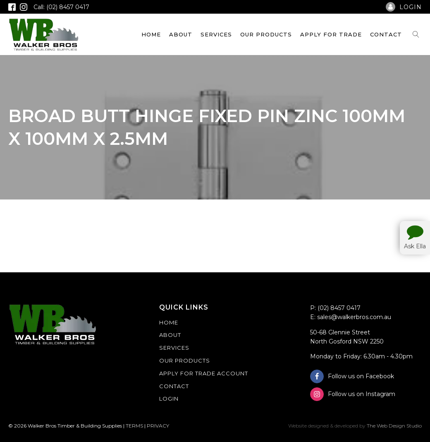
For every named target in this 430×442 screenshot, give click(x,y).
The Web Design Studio (394, 426)
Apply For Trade (331, 34)
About (180, 34)
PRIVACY (158, 426)
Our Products (266, 34)
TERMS (134, 426)
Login (169, 398)
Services (216, 34)
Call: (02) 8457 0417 (61, 7)
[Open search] (416, 34)
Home (151, 34)
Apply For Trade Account (203, 373)
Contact (386, 34)
